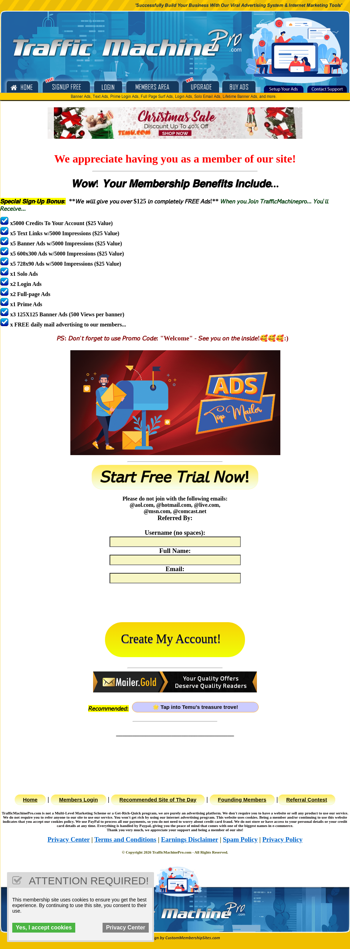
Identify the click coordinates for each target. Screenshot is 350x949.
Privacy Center (69, 839)
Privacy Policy (282, 839)
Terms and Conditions (125, 839)
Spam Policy (240, 839)
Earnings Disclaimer (189, 839)
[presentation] (175, 604)
